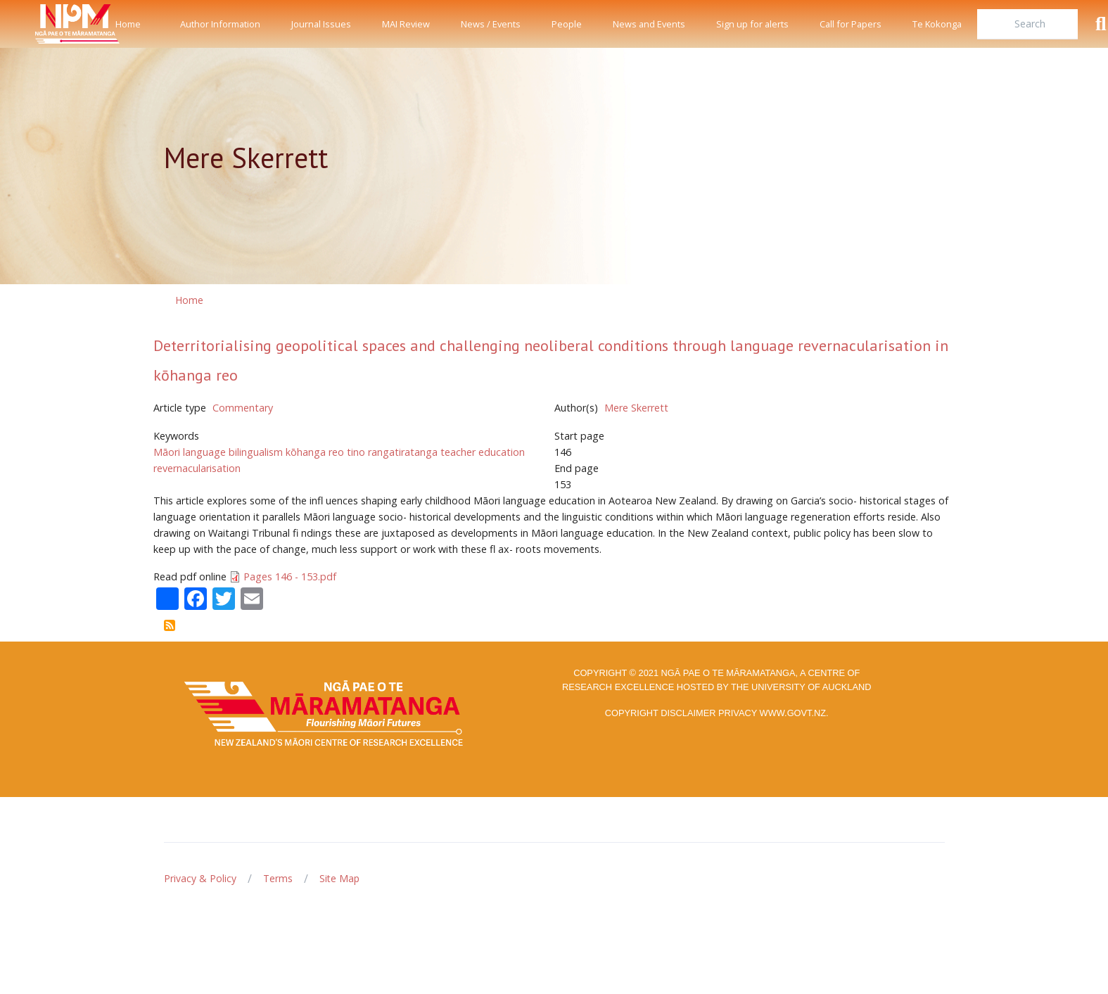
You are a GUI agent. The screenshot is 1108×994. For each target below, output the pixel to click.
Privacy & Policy (200, 878)
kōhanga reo (315, 452)
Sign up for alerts (752, 24)
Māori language (189, 452)
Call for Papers (850, 24)
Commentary (242, 407)
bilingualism (256, 452)
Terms (278, 878)
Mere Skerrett (636, 407)
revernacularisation (197, 468)
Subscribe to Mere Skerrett (169, 625)
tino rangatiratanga (392, 452)
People (567, 24)
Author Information (220, 24)
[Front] (42, 24)
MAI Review (406, 24)
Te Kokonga (937, 24)
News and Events (649, 24)
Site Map (339, 878)
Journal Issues (321, 24)
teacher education (482, 452)
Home (128, 24)
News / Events (491, 24)
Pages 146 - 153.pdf (289, 576)
